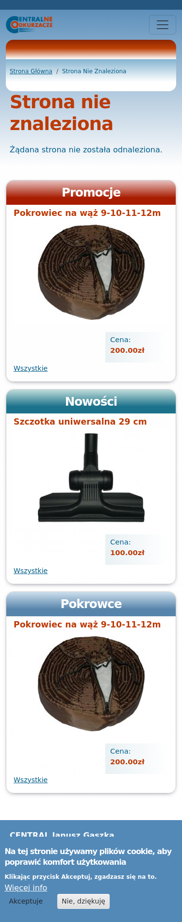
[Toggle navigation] (162, 24)
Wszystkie (31, 368)
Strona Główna (31, 71)
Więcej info (25, 893)
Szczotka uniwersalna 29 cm (80, 422)
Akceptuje (26, 906)
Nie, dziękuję (83, 906)
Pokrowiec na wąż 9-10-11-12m (87, 213)
